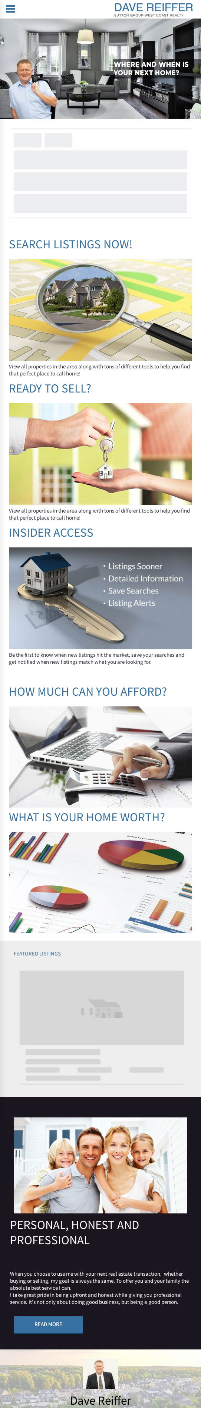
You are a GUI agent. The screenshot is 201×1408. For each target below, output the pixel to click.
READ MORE (48, 1324)
